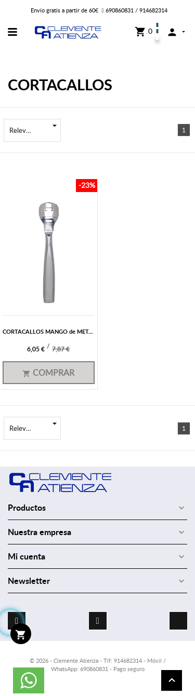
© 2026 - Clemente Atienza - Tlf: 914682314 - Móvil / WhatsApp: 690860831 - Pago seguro (98, 664)
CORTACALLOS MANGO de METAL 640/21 (59, 331)
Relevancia (35, 130)
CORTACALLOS (60, 84)
